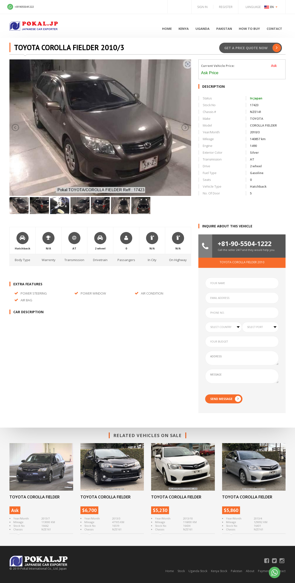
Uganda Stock (197, 571)
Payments (264, 571)
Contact (274, 28)
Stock (181, 571)
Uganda (202, 28)
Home (167, 28)
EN (270, 7)
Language (253, 7)
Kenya (184, 28)
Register (226, 7)
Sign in (202, 7)
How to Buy (249, 28)
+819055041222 (21, 6)
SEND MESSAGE (225, 399)
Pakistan (224, 28)
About (250, 571)
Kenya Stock (219, 571)
